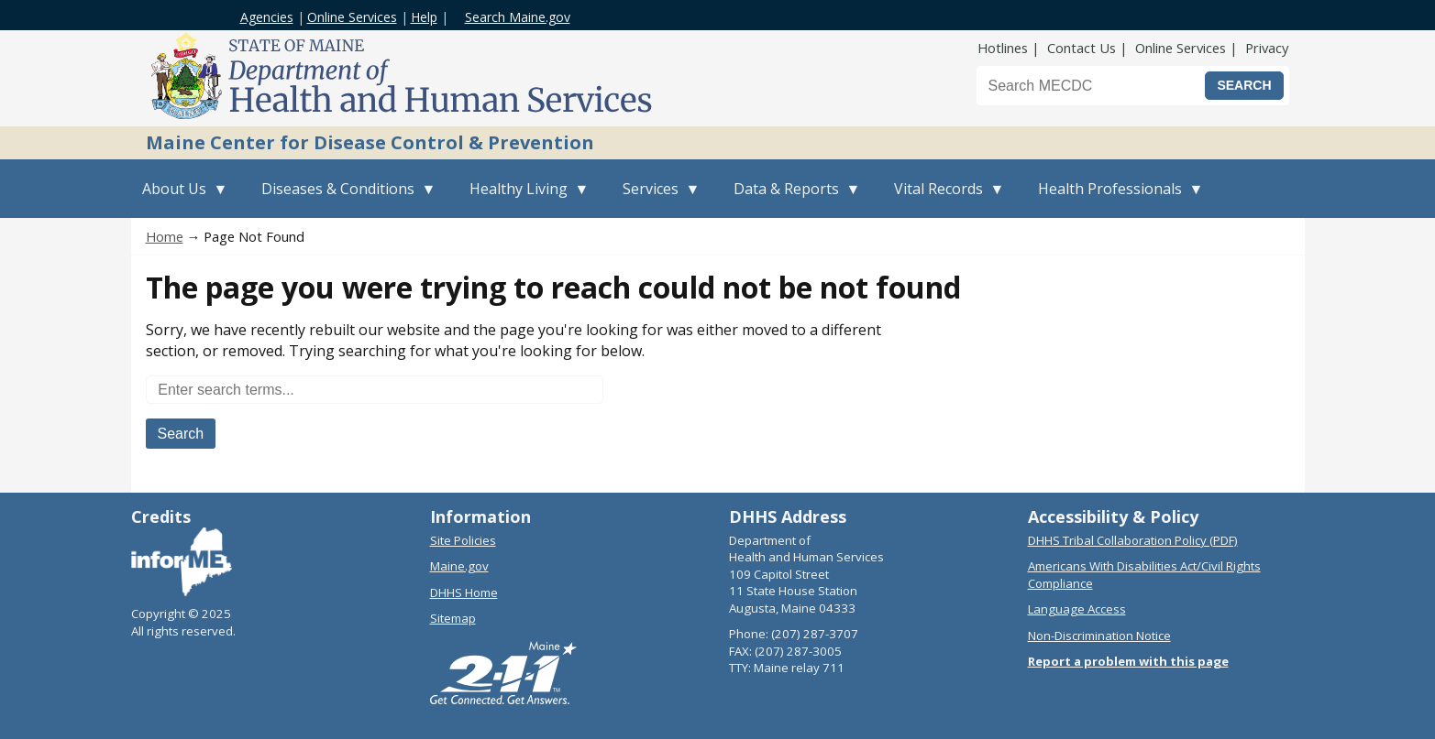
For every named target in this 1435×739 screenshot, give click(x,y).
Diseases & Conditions (343, 198)
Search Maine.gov (517, 17)
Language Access (1077, 609)
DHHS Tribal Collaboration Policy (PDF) (1133, 540)
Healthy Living (524, 198)
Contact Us (1081, 47)
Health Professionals (1115, 198)
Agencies (266, 17)
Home (164, 236)
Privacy (1266, 47)
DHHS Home (464, 592)
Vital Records (944, 198)
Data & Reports (792, 198)
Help (424, 17)
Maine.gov (459, 566)
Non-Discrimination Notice (1099, 635)
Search (181, 433)
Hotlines (1002, 47)
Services (656, 198)
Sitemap (453, 618)
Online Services (352, 17)
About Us (179, 198)
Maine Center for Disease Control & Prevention (370, 142)
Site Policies (463, 540)
